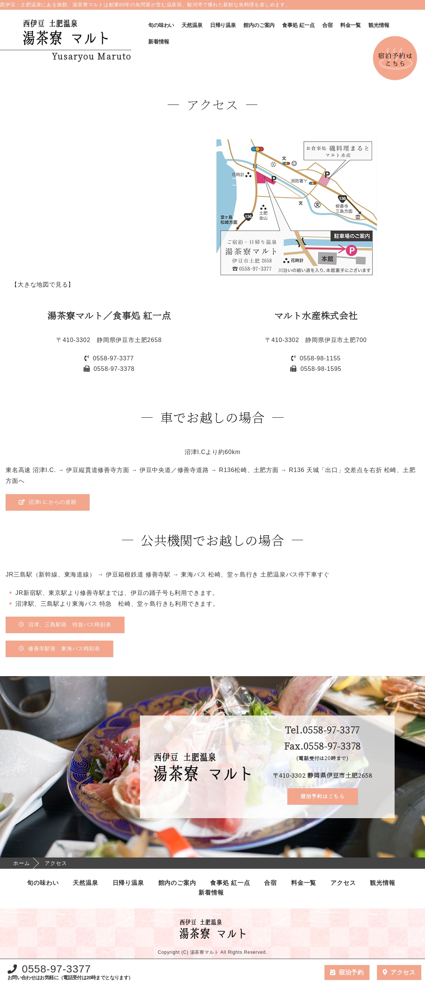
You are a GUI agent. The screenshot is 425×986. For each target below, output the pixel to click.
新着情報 (158, 42)
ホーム (21, 863)
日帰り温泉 (223, 25)
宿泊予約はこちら (322, 797)
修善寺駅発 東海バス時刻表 (59, 649)
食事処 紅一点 (298, 25)
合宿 (327, 25)
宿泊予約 (351, 972)
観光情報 (378, 25)
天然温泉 (192, 25)
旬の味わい (161, 25)
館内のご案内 (259, 25)
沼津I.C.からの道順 (48, 502)
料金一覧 (350, 25)
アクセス (343, 883)
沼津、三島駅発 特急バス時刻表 (65, 625)
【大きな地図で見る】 (41, 284)
